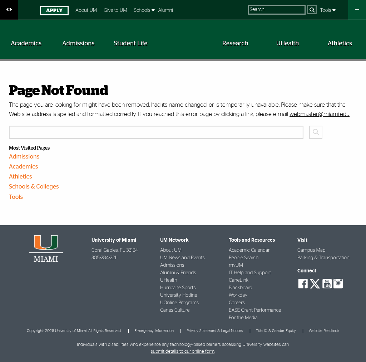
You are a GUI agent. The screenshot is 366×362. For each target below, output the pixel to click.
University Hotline (178, 295)
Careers (237, 302)
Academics (23, 167)
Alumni (165, 10)
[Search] (312, 9)
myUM (236, 265)
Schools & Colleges (34, 187)
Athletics (20, 177)
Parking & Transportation (323, 257)
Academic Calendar (249, 250)
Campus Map (311, 250)
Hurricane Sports (178, 287)
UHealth (168, 280)
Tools (326, 10)
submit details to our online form (182, 351)
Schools (143, 10)
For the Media (243, 317)
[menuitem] (54, 11)
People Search (243, 257)
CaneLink (238, 280)
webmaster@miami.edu (320, 114)
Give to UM (115, 10)
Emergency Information (154, 331)
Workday (238, 295)
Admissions (24, 157)
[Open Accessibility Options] (9, 10)
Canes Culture (174, 310)
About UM (86, 10)
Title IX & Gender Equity (276, 331)
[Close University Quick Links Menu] (357, 10)
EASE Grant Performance (255, 310)
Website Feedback (324, 331)
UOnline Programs (179, 302)
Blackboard (240, 287)
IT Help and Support (250, 272)
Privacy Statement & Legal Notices (215, 331)
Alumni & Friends (178, 272)
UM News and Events (182, 257)
